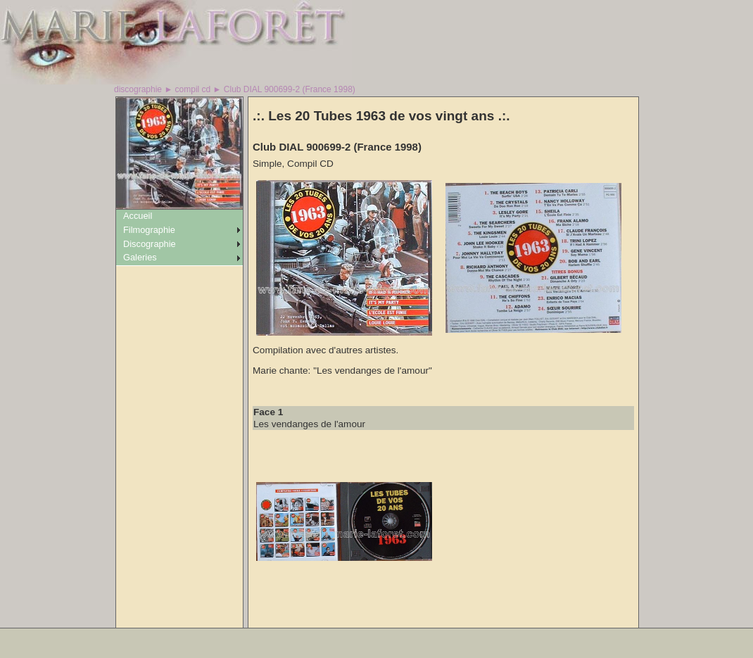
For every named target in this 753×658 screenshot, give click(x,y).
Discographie (149, 244)
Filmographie (149, 229)
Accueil (137, 215)
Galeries (140, 257)
